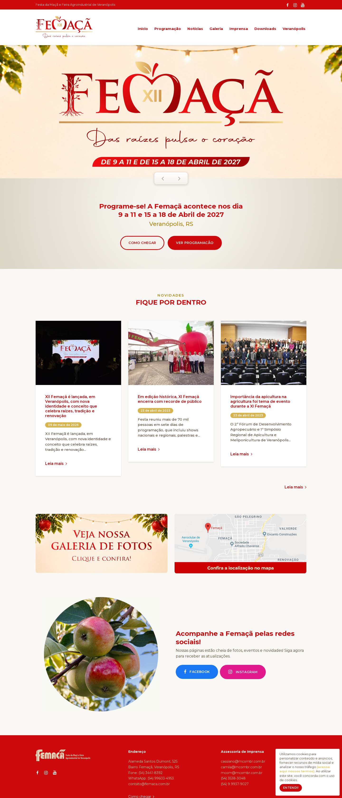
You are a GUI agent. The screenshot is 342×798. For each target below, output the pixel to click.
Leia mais (56, 463)
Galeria (216, 28)
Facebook (197, 672)
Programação (167, 28)
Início (143, 28)
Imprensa (238, 28)
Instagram (242, 672)
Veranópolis (294, 28)
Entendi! (290, 787)
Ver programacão (194, 243)
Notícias (195, 28)
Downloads (265, 28)
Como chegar (142, 243)
